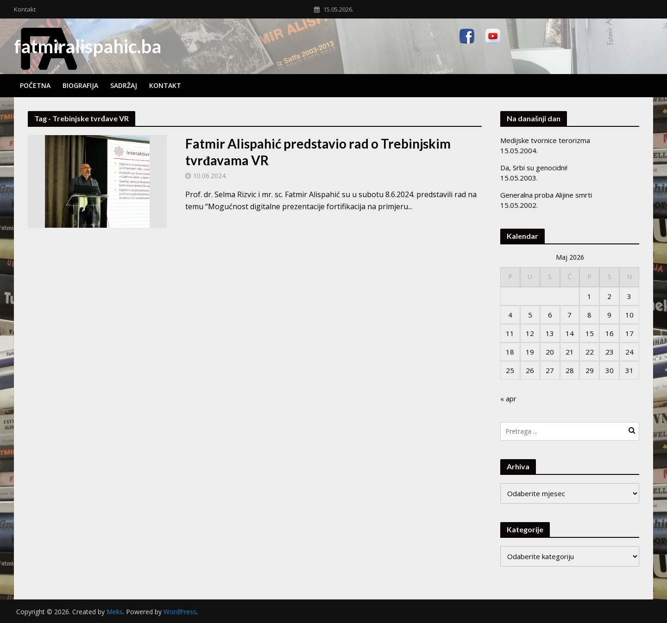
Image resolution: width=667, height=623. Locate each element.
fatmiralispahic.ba (87, 46)
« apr (508, 398)
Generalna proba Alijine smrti (546, 194)
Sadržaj (123, 85)
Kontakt (25, 9)
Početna (35, 85)
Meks (115, 611)
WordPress (180, 611)
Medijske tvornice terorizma (545, 140)
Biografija (80, 85)
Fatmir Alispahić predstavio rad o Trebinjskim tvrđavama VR (318, 152)
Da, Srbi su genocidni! (533, 167)
